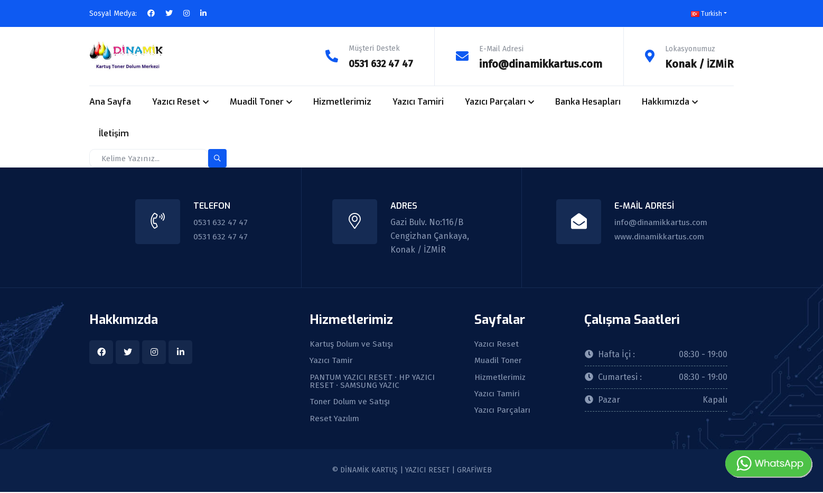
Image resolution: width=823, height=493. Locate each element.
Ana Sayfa (110, 101)
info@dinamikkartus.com (540, 63)
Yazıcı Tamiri (418, 101)
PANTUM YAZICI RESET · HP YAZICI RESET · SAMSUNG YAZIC (374, 382)
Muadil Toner (257, 101)
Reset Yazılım (336, 420)
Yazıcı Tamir (333, 361)
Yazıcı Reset (176, 101)
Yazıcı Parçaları (495, 101)
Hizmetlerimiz (342, 101)
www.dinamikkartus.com (658, 235)
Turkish (706, 13)
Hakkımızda (665, 101)
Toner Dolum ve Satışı (352, 403)
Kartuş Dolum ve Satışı (353, 344)
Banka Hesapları (588, 101)
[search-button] (217, 157)
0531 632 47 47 (378, 63)
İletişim (114, 132)
